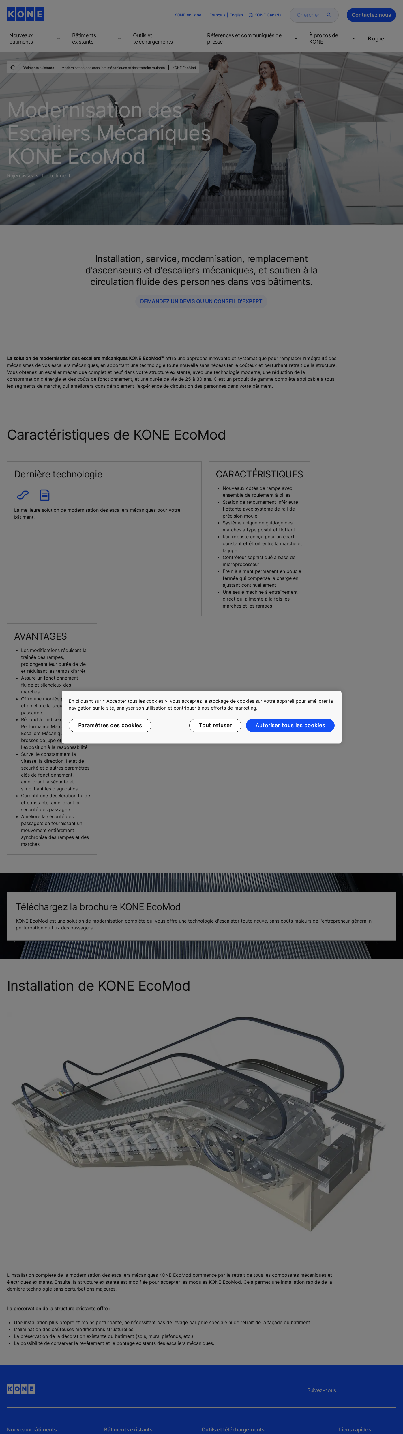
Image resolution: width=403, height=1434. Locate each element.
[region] (202, 717)
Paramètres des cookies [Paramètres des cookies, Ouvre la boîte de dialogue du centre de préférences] (110, 725)
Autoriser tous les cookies (290, 725)
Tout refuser (215, 725)
